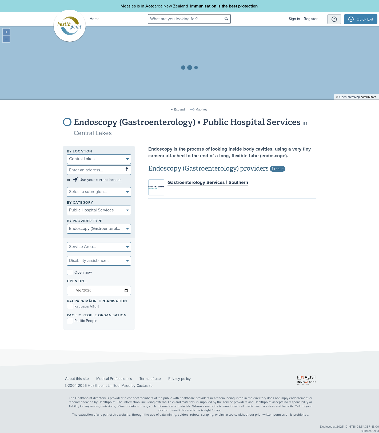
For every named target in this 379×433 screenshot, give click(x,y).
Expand (179, 109)
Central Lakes (93, 133)
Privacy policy (179, 378)
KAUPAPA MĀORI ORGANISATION (97, 301)
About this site (77, 378)
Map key (202, 109)
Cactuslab (145, 385)
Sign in (294, 19)
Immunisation (203, 6)
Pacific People (82, 320)
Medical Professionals (114, 378)
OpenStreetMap (349, 103)
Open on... (77, 281)
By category (80, 202)
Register (311, 19)
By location (79, 151)
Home (94, 19)
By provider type (84, 221)
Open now (79, 272)
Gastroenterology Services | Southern (207, 182)
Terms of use (150, 378)
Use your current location (100, 180)
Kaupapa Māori (83, 306)
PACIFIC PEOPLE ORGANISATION (96, 315)
